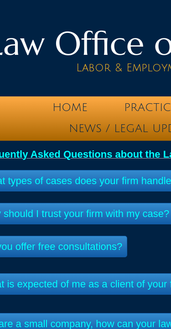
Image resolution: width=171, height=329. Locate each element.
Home (70, 107)
